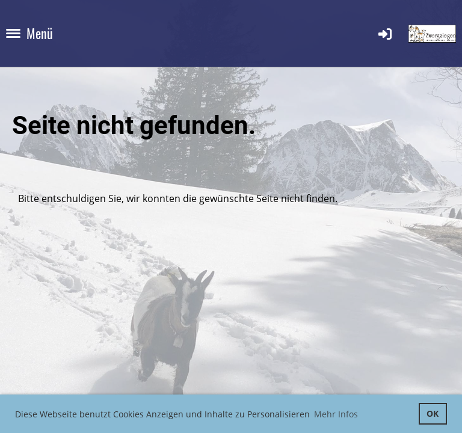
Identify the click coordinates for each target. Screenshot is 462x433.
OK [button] (433, 413)
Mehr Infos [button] (336, 414)
